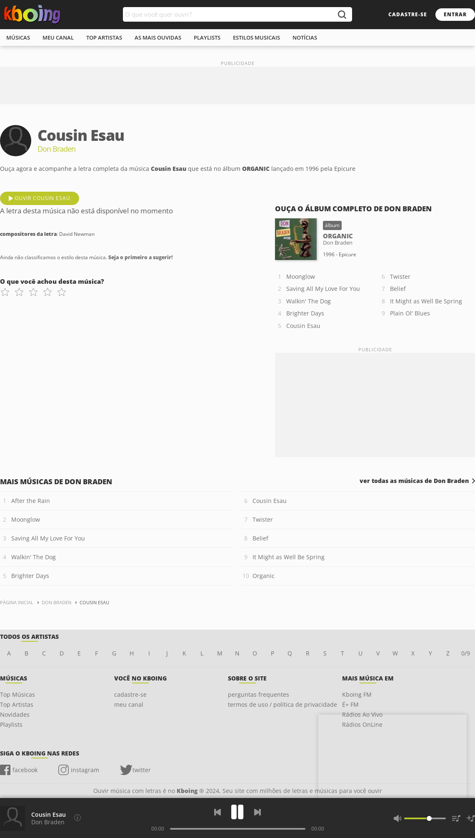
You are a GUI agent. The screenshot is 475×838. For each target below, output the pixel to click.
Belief (398, 289)
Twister (400, 276)
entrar (455, 14)
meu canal (58, 37)
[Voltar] (217, 812)
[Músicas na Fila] (456, 818)
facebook (25, 770)
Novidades (15, 714)
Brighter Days (305, 313)
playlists (207, 37)
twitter (141, 770)
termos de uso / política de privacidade (282, 704)
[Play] (237, 812)
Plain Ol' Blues (410, 313)
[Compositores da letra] (77, 817)
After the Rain (30, 501)
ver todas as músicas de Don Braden (414, 481)
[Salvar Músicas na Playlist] (471, 818)
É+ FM (350, 704)
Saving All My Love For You (323, 289)
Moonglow (300, 276)
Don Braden (48, 822)
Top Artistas (16, 704)
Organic (263, 576)
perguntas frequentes (258, 694)
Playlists (11, 724)
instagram (85, 770)
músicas (18, 37)
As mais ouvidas (158, 37)
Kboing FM (357, 694)
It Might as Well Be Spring (426, 301)
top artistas (104, 37)
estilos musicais (256, 37)
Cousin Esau (303, 326)
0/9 (465, 653)
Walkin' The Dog (308, 301)
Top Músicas (17, 694)
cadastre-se (407, 14)
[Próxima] (257, 812)
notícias (304, 37)
